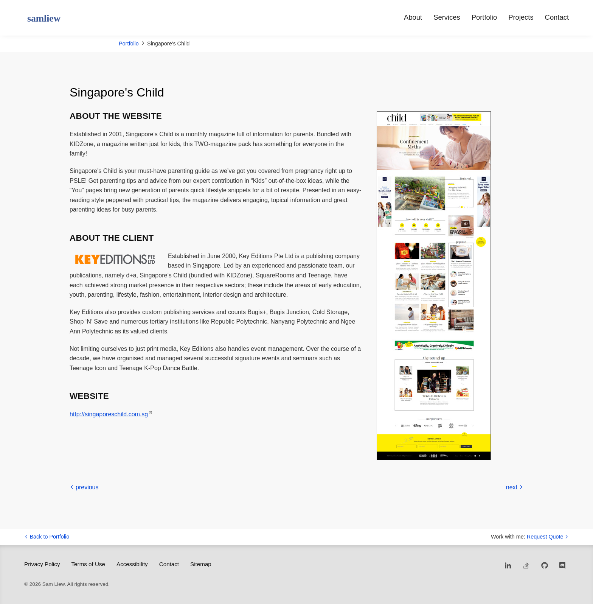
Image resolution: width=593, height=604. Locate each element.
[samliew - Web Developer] (42, 19)
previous (84, 487)
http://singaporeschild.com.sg (109, 414)
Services (446, 17)
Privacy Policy (42, 564)
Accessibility (132, 564)
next (514, 487)
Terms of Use (88, 564)
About (413, 17)
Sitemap (200, 564)
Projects (520, 17)
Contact (557, 17)
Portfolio (484, 17)
